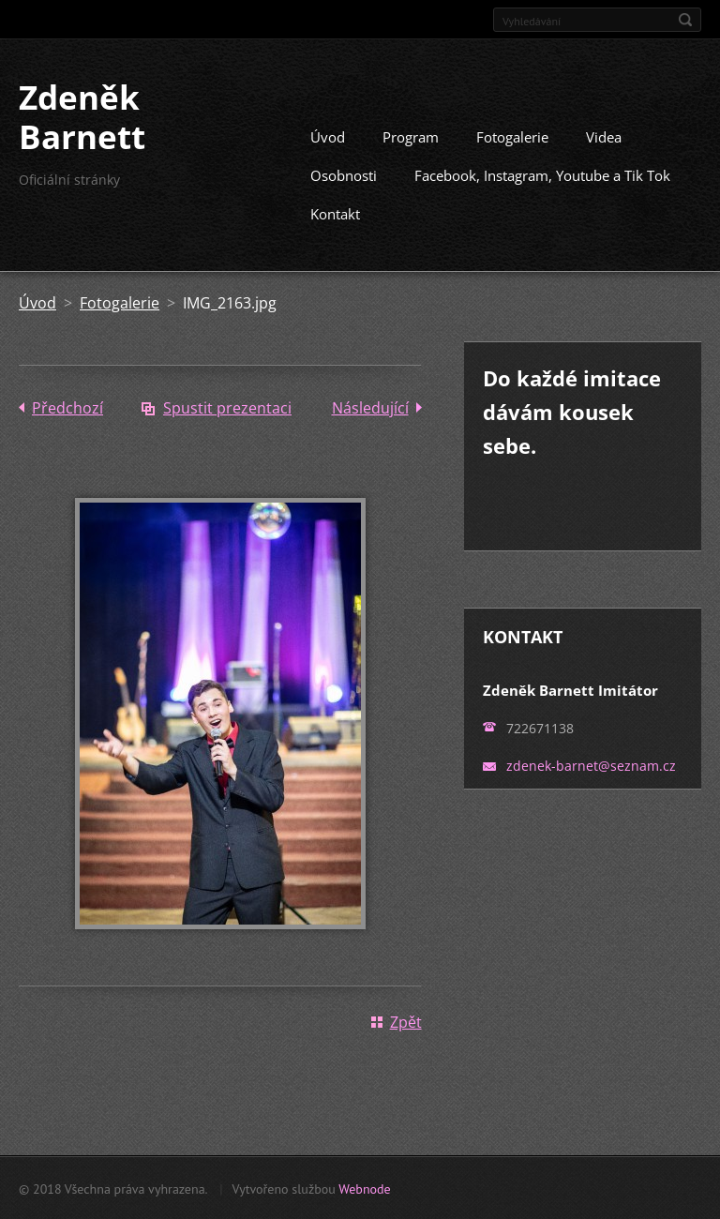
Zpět (406, 1021)
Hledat (685, 19)
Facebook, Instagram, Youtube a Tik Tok (542, 174)
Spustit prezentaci (227, 407)
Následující (370, 407)
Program (410, 136)
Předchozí (67, 407)
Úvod (327, 136)
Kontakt (335, 212)
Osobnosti (343, 174)
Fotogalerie (512, 136)
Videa (604, 136)
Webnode (364, 1188)
